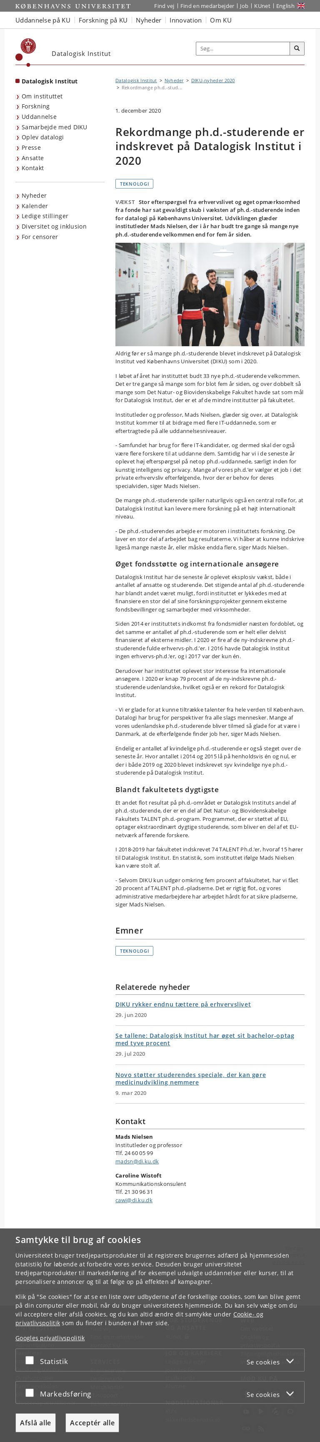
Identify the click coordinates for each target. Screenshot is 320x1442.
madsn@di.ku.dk (137, 1161)
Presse (31, 147)
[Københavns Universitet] (25, 52)
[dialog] (160, 1335)
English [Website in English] (285, 6)
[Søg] (297, 49)
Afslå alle (35, 1422)
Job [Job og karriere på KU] (244, 6)
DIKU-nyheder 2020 (213, 80)
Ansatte (33, 158)
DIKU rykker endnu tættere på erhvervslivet (183, 1004)
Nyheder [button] (148, 20)
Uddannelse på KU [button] (42, 20)
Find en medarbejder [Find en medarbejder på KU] (207, 6)
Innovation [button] (186, 20)
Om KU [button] (221, 20)
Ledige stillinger (45, 216)
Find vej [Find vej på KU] (164, 6)
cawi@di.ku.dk (133, 1200)
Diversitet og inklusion (54, 226)
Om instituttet (42, 96)
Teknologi (134, 184)
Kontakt (33, 168)
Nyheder (34, 195)
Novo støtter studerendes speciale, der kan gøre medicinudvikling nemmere (190, 1078)
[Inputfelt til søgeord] (243, 49)
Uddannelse (39, 117)
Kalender (35, 206)
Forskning (36, 106)
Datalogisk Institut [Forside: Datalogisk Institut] (50, 81)
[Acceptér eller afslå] (31, 1360)
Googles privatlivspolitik (50, 1338)
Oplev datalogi (43, 137)
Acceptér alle (92, 1422)
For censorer (40, 237)
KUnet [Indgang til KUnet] (262, 6)
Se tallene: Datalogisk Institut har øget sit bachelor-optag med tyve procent (204, 1039)
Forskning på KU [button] (103, 20)
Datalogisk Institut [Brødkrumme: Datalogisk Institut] (136, 80)
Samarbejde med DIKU (55, 127)
